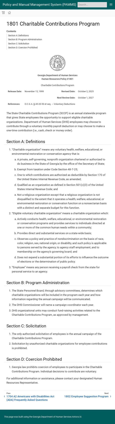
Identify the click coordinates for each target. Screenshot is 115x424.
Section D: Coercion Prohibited (23, 47)
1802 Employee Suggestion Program (86, 396)
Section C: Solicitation (18, 43)
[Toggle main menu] (111, 4)
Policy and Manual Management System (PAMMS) (39, 4)
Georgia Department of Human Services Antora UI (57, 416)
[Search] (92, 4)
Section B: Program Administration (25, 39)
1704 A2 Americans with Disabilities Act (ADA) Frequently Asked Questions (30, 398)
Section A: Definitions (18, 35)
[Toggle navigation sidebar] (3, 12)
